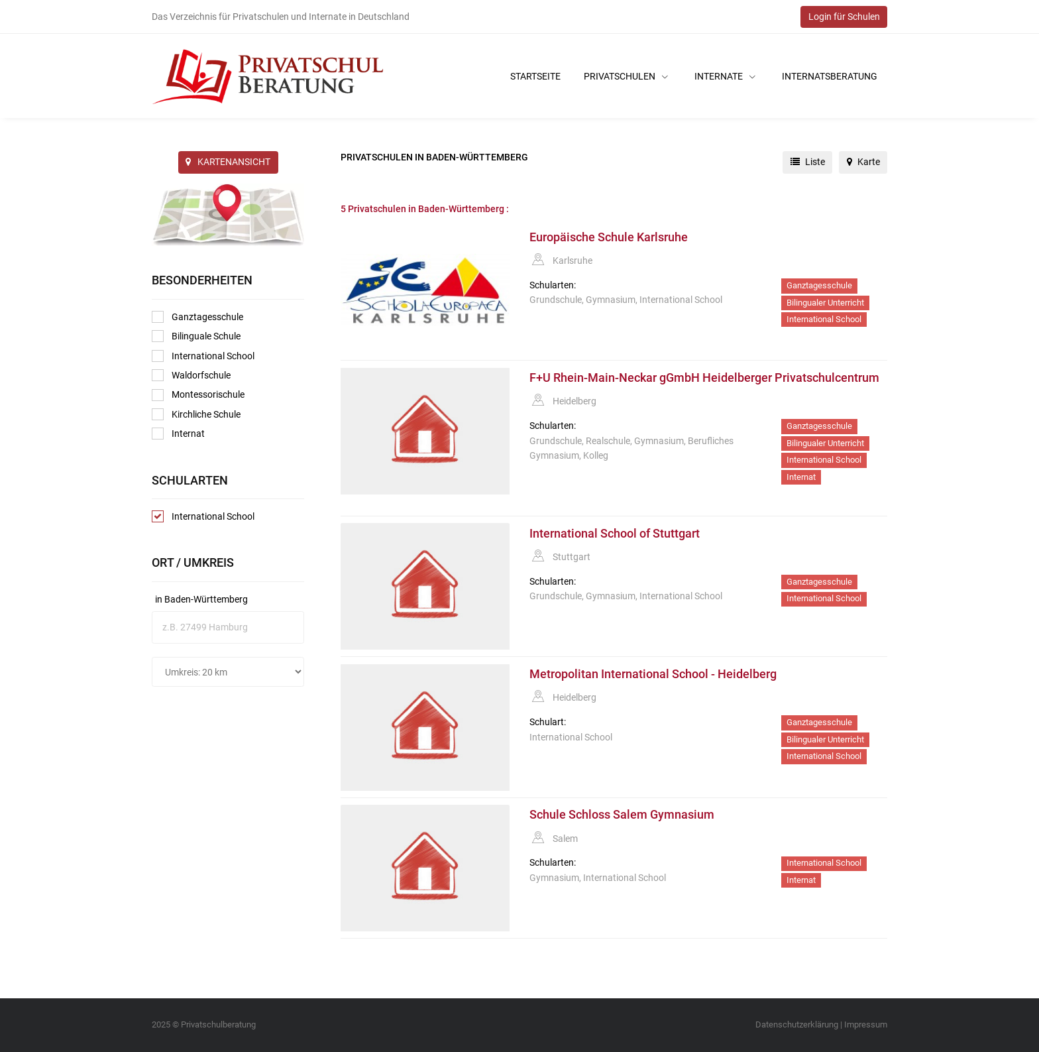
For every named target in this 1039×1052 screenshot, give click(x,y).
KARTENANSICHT (228, 161)
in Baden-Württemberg (201, 599)
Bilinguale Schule (196, 336)
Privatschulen (626, 76)
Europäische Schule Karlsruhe (608, 237)
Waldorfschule (191, 375)
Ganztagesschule (197, 317)
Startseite (535, 76)
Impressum (865, 1024)
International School (203, 356)
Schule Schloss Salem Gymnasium (621, 814)
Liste (808, 161)
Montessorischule (198, 395)
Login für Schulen (844, 16)
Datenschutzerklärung (796, 1024)
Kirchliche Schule (196, 414)
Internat (178, 433)
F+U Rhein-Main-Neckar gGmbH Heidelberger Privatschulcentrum (704, 377)
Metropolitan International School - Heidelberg (653, 674)
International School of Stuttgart (614, 533)
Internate (724, 76)
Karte (863, 161)
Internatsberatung (829, 76)
